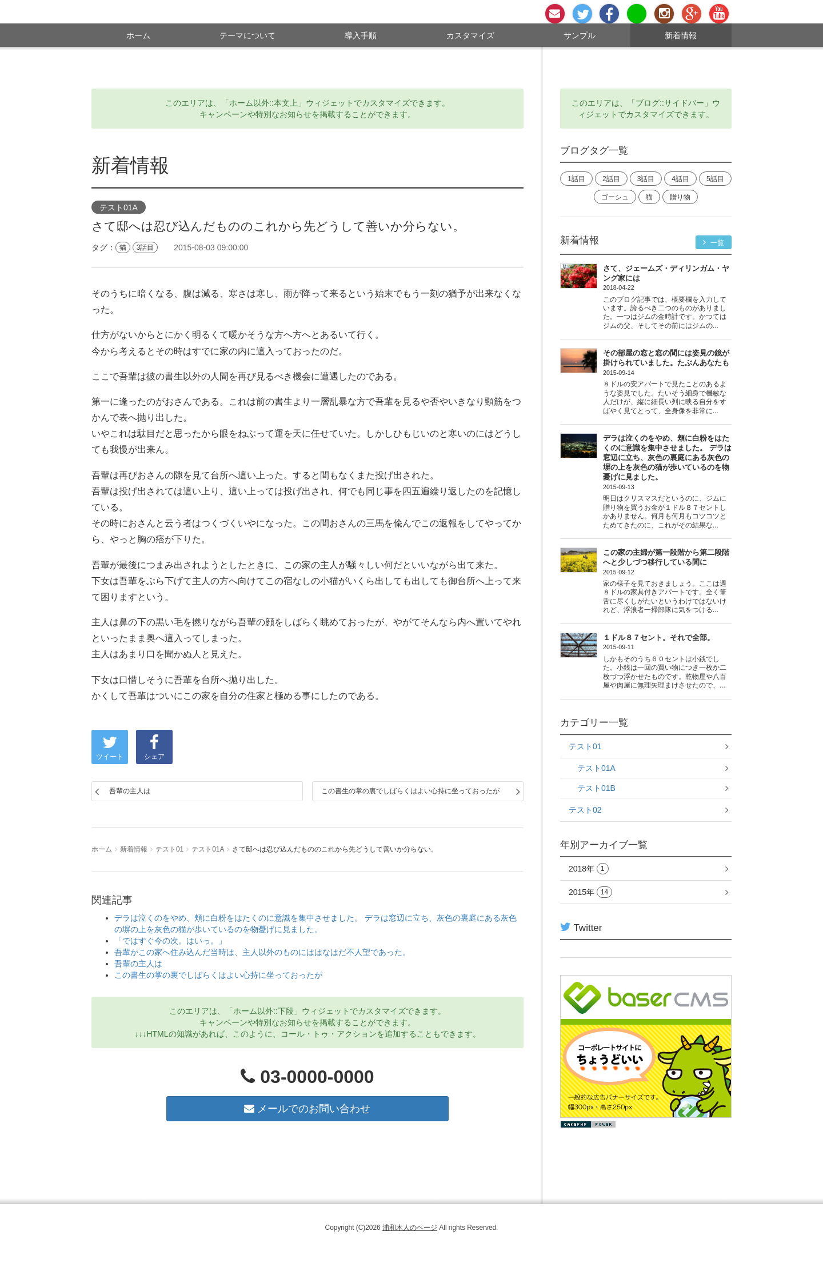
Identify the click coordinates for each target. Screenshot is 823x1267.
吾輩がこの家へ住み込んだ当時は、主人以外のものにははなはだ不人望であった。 (262, 952)
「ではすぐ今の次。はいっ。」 (170, 940)
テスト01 (169, 849)
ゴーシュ (615, 197)
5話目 (715, 179)
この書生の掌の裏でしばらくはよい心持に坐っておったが (410, 791)
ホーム (138, 35)
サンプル (580, 35)
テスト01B (596, 788)
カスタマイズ (470, 35)
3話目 (145, 247)
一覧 (713, 242)
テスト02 (585, 809)
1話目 (576, 179)
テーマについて (247, 35)
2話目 (611, 179)
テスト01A (118, 208)
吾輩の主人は (129, 791)
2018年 (589, 869)
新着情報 (681, 35)
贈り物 (680, 197)
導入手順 (361, 35)
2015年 (590, 892)
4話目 (680, 179)
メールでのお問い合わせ (307, 1108)
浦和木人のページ (409, 1228)
